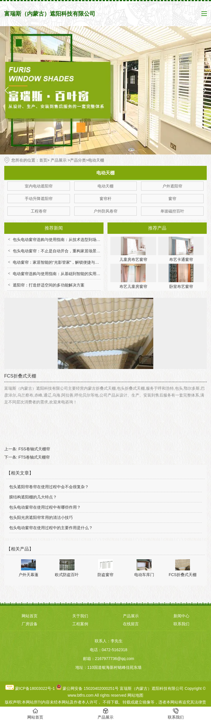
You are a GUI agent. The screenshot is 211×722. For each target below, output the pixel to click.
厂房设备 (30, 624)
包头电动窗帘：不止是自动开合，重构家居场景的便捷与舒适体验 (70, 251)
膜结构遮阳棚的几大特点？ (33, 497)
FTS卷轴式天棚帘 (34, 457)
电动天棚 (105, 186)
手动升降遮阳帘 (39, 198)
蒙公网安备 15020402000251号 (91, 688)
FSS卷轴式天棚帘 (34, 449)
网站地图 (135, 695)
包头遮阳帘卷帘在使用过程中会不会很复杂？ (49, 486)
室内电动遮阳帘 (39, 186)
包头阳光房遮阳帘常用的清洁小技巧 (41, 517)
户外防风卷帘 (105, 211)
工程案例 (80, 624)
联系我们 (181, 624)
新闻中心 (181, 616)
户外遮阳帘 (172, 186)
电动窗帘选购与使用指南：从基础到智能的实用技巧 (58, 273)
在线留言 (131, 624)
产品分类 (78, 160)
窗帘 (172, 198)
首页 (43, 160)
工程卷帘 (39, 211)
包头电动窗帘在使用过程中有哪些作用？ (45, 507)
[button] (204, 90)
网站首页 (30, 616)
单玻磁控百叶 (172, 211)
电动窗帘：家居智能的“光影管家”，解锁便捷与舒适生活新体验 (68, 262)
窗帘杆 (105, 198)
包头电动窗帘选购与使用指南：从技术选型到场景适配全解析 (66, 239)
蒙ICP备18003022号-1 (35, 688)
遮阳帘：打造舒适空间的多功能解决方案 (48, 285)
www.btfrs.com (81, 695)
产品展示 (59, 160)
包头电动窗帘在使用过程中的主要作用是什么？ (51, 527)
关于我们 (80, 616)
